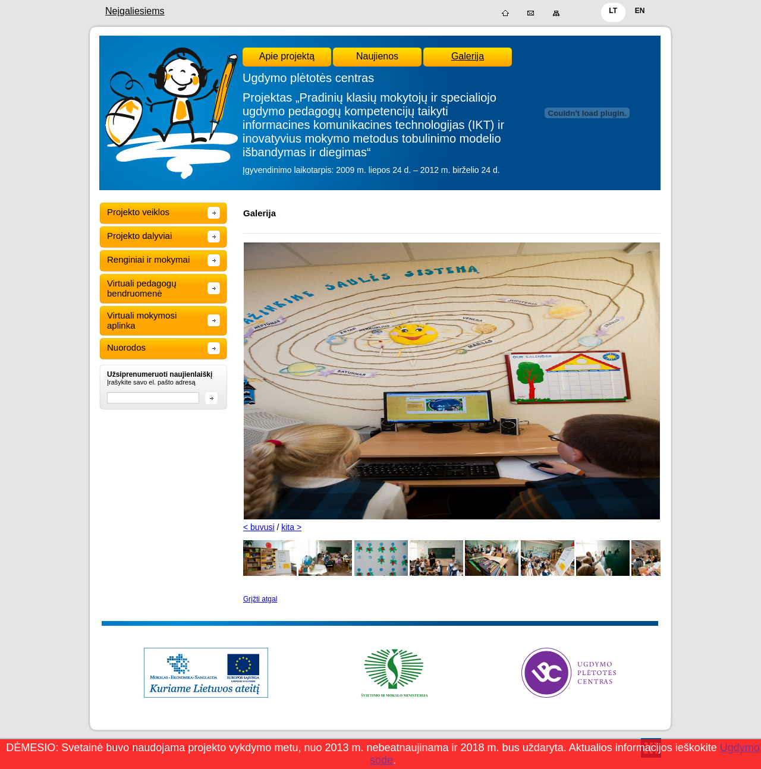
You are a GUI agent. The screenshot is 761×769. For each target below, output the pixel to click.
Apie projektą (287, 56)
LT (613, 11)
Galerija (467, 56)
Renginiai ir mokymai (148, 259)
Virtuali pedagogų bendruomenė (141, 288)
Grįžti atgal (260, 599)
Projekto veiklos (138, 212)
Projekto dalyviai (139, 236)
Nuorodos (126, 347)
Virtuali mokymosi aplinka (142, 320)
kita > (291, 527)
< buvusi (259, 527)
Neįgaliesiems (135, 11)
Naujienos (377, 56)
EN (640, 11)
